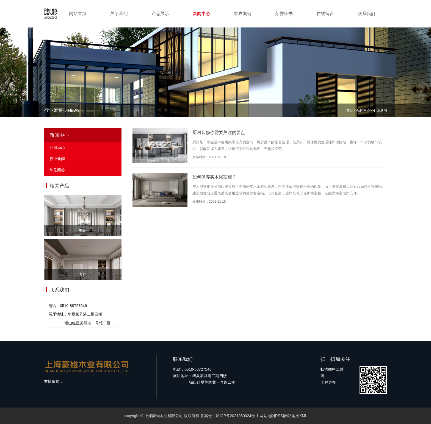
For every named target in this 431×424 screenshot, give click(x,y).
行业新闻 (380, 110)
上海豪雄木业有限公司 (163, 416)
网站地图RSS (271, 416)
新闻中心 (201, 13)
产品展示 (160, 13)
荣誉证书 (284, 13)
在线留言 (325, 13)
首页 (349, 110)
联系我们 (366, 13)
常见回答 (57, 170)
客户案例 (243, 13)
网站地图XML (295, 416)
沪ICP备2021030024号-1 (237, 416)
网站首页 (78, 13)
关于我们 (119, 13)
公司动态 (57, 147)
